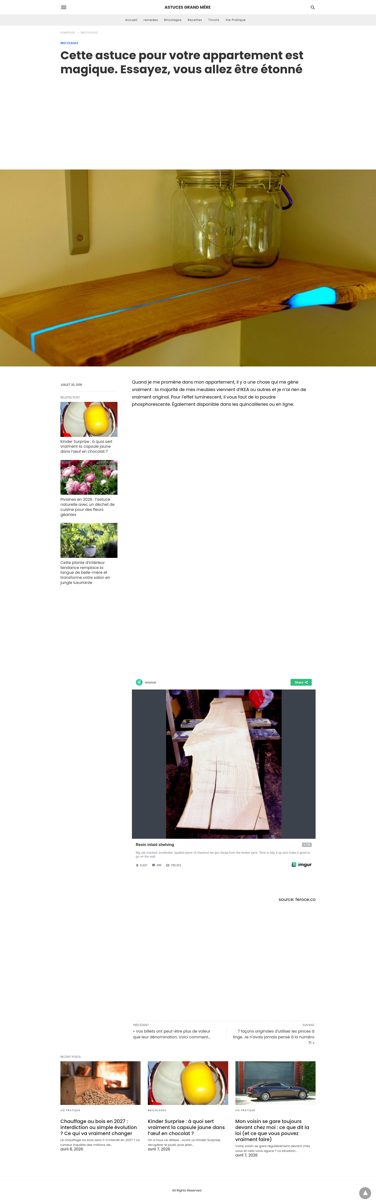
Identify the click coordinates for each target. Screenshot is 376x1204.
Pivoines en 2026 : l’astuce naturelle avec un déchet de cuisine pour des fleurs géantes (87, 507)
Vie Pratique (236, 20)
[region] (188, 117)
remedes (150, 20)
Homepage (67, 32)
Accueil (131, 20)
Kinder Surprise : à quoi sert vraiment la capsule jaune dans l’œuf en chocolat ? (86, 446)
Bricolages (173, 20)
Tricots (214, 20)
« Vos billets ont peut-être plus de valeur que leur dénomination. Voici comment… (171, 1034)
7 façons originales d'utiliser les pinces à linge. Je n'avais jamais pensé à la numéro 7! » (273, 1037)
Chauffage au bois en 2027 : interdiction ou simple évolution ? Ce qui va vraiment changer (98, 1127)
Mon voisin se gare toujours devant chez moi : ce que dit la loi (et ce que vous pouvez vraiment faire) (272, 1130)
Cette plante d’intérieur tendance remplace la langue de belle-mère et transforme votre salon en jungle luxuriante (85, 572)
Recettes (195, 20)
